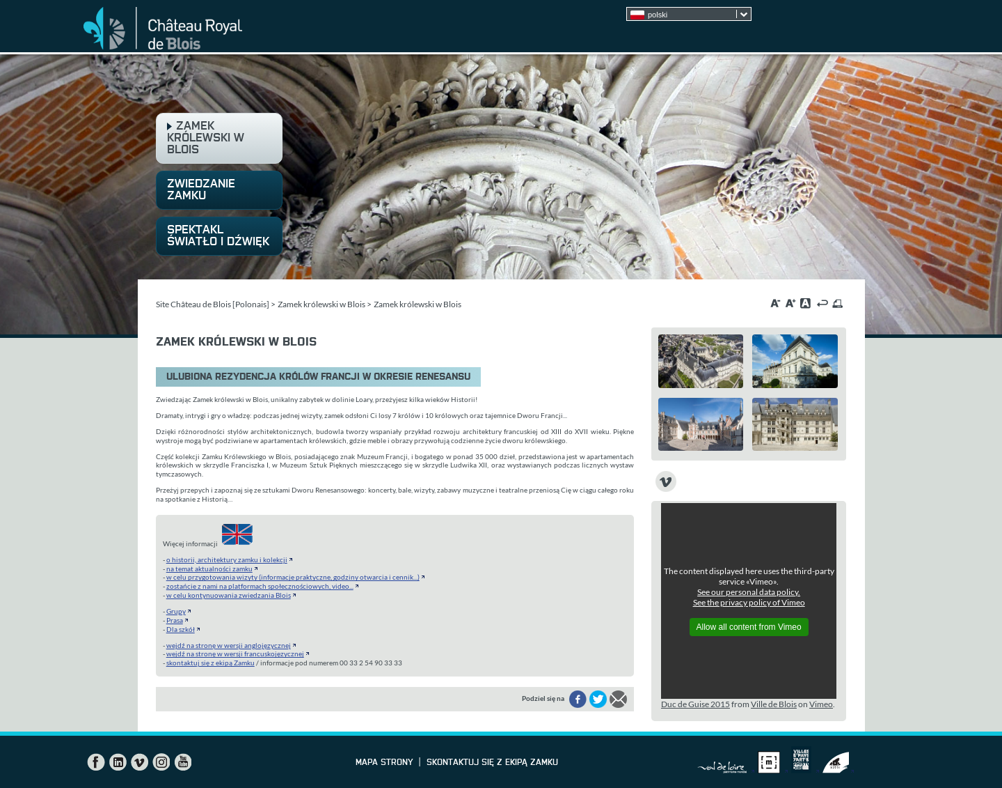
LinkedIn (118, 762)
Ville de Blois (774, 704)
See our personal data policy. (748, 592)
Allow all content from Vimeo (749, 627)
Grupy (176, 611)
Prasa (174, 620)
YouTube (182, 762)
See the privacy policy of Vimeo (749, 602)
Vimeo (821, 704)
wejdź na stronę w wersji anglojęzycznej (228, 645)
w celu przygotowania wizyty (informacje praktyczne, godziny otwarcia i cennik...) (293, 577)
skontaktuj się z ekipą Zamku (210, 662)
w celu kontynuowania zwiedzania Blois (228, 595)
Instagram (161, 762)
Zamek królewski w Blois (321, 304)
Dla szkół (180, 629)
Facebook (96, 762)
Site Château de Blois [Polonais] (212, 304)
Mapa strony (384, 763)
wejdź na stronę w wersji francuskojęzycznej (235, 653)
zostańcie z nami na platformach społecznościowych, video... (259, 586)
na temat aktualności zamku (209, 568)
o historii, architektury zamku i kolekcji (226, 559)
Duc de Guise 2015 (695, 704)
